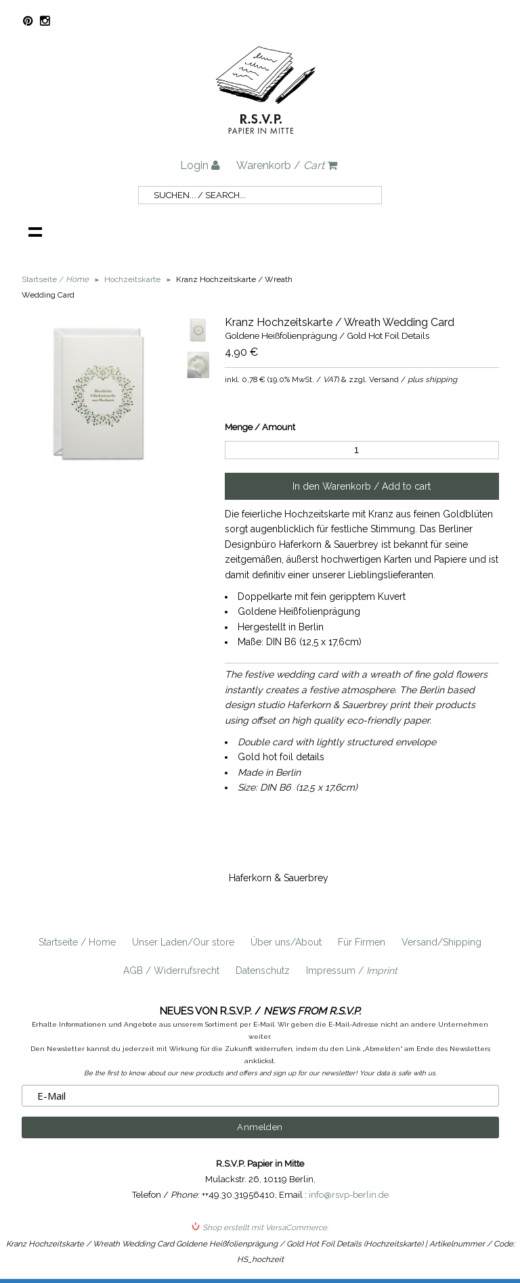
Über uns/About (286, 942)
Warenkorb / (286, 165)
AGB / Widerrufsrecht (171, 970)
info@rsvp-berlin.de (349, 1195)
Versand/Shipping (441, 942)
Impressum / (351, 970)
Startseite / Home (77, 942)
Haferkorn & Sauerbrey (278, 877)
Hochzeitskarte (132, 279)
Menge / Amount (260, 427)
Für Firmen (361, 942)
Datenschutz (263, 970)
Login (200, 165)
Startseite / (55, 279)
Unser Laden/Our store (183, 942)
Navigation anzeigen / (35, 231)
